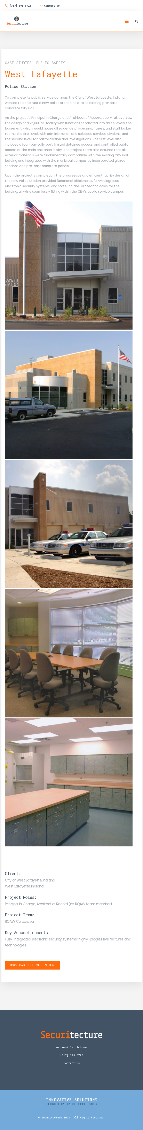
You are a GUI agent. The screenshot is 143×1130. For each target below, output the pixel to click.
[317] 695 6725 (71, 1055)
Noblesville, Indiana (71, 1047)
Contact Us (72, 1063)
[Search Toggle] (137, 21)
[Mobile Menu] (127, 21)
